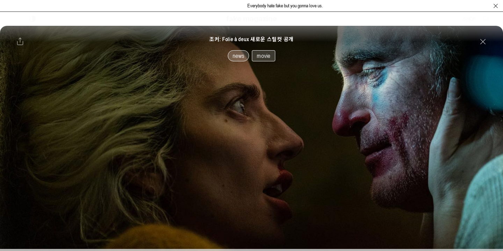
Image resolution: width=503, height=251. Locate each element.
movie (263, 55)
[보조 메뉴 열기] (18, 18)
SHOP (469, 19)
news (239, 55)
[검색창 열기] (486, 18)
